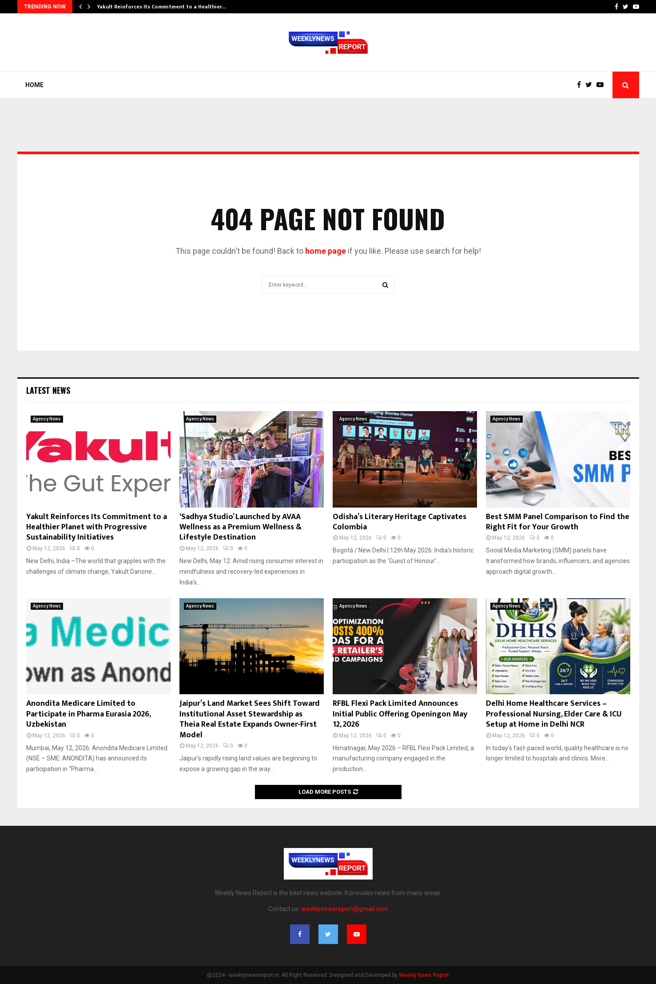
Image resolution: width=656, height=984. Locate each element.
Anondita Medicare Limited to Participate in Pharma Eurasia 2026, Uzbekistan (88, 714)
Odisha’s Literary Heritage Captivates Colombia (399, 522)
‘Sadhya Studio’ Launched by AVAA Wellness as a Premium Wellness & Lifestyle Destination (240, 527)
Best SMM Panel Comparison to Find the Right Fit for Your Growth (557, 522)
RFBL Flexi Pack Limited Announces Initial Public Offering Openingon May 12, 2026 (400, 714)
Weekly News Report (424, 975)
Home (34, 84)
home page (325, 251)
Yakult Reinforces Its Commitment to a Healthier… (161, 6)
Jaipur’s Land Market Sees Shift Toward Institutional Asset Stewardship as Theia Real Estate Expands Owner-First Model (249, 719)
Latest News (48, 390)
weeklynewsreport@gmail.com (344, 908)
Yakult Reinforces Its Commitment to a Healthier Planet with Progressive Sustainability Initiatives (96, 527)
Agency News (47, 418)
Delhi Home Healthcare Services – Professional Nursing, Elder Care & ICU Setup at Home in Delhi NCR (554, 714)
